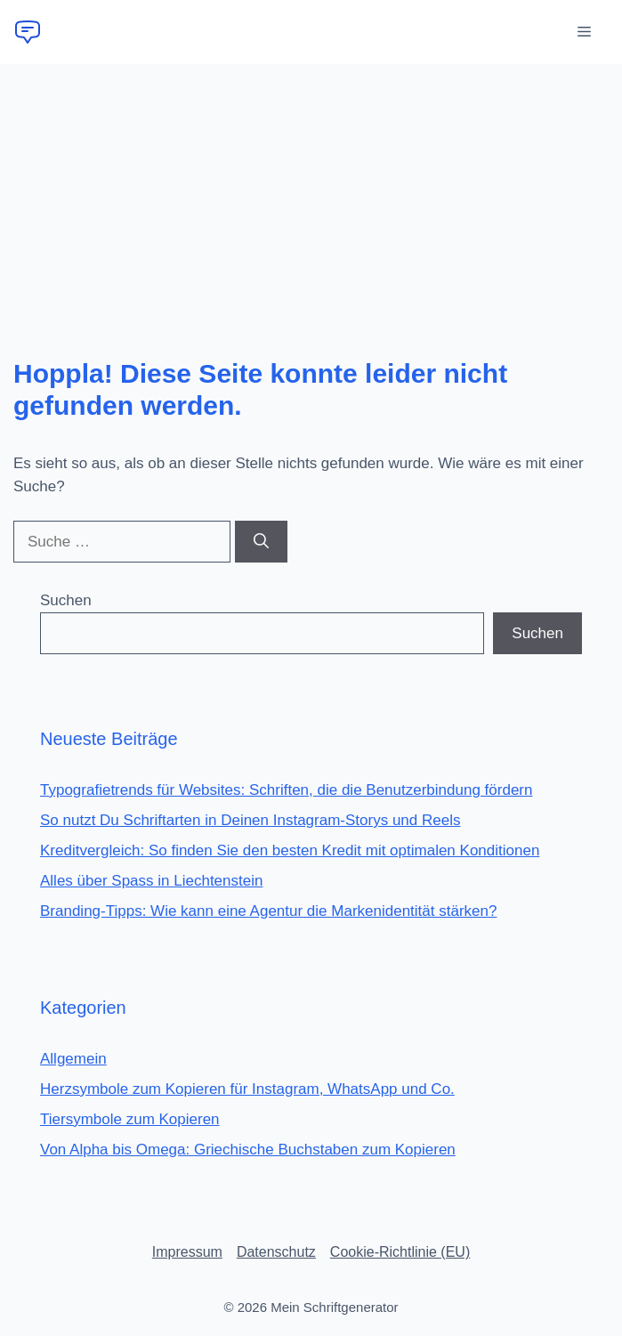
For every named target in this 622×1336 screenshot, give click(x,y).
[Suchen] (261, 542)
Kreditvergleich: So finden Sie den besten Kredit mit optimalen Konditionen (289, 850)
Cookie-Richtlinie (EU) (400, 1251)
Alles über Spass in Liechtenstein (151, 880)
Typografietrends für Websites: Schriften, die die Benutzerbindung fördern (286, 789)
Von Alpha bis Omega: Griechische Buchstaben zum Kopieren (248, 1149)
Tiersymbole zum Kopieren (130, 1119)
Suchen (66, 600)
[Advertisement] (311, 197)
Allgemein (73, 1058)
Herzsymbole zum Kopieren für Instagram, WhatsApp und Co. (247, 1089)
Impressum (187, 1251)
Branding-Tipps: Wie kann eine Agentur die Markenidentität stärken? (268, 911)
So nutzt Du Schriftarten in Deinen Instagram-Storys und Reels (250, 820)
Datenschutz (276, 1251)
